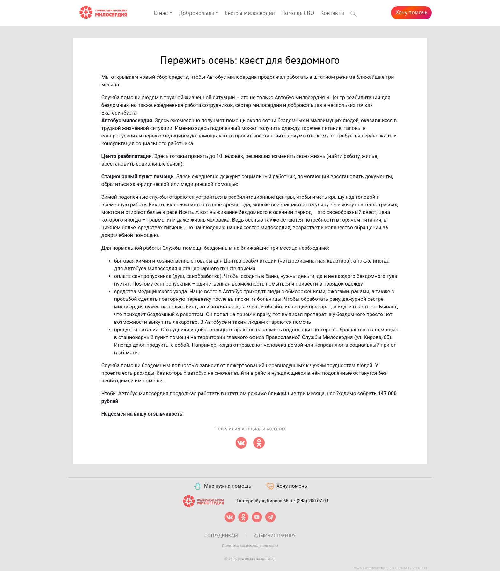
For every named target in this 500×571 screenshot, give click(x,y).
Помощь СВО (297, 13)
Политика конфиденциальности (250, 546)
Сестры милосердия (250, 13)
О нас (161, 13)
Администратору (275, 535)
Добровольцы (196, 13)
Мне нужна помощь (222, 486)
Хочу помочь (411, 12)
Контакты (332, 13)
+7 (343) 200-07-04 (309, 500)
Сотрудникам (221, 535)
